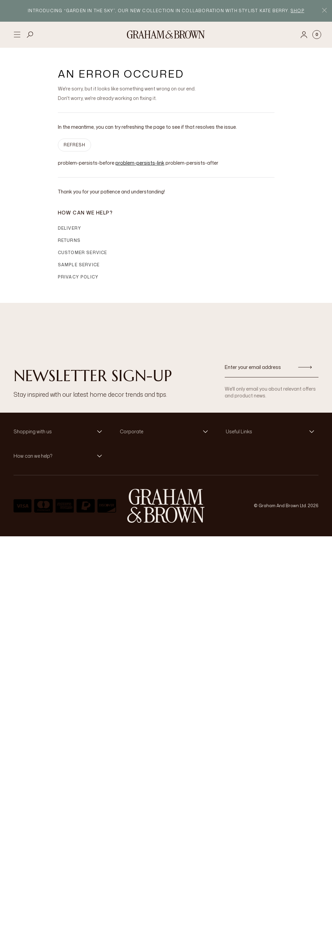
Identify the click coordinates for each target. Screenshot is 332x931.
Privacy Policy (78, 277)
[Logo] (166, 34)
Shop (297, 11)
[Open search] (30, 34)
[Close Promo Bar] (324, 11)
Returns (69, 240)
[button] (60, 431)
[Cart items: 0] (316, 34)
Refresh (74, 145)
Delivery (70, 228)
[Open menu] (17, 34)
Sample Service (79, 265)
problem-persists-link (139, 163)
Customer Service (82, 252)
